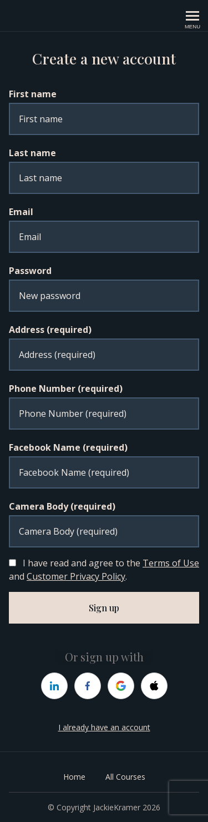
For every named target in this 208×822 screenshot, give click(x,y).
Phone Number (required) (66, 388)
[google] (121, 685)
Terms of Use (171, 563)
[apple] (154, 685)
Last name (32, 153)
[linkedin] (54, 685)
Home (74, 776)
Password (30, 271)
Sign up (104, 608)
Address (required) (50, 329)
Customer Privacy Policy (76, 576)
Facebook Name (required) (68, 447)
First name (33, 94)
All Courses (125, 776)
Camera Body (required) (62, 506)
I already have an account (104, 727)
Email (21, 212)
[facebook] (87, 685)
